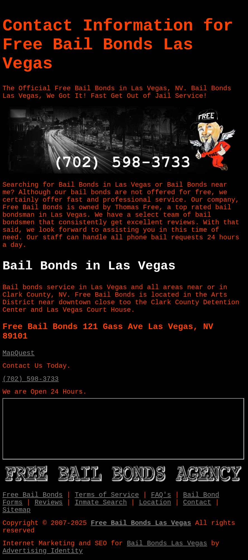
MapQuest (19, 353)
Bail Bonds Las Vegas (167, 543)
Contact (197, 502)
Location (155, 502)
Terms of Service (107, 495)
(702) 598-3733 (31, 379)
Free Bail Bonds (33, 495)
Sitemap (17, 510)
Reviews (49, 502)
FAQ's (161, 495)
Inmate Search (101, 502)
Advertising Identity (43, 551)
